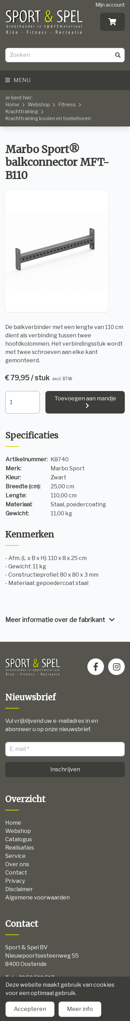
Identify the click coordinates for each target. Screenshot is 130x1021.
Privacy (15, 881)
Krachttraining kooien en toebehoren (48, 118)
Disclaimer (19, 889)
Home (12, 104)
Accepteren (30, 1009)
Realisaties (19, 847)
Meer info (80, 1009)
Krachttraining (21, 111)
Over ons (17, 864)
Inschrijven (65, 769)
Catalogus (18, 839)
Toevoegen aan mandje (85, 398)
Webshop (39, 104)
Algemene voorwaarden (37, 897)
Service (15, 856)
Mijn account (110, 5)
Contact (16, 872)
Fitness (67, 104)
